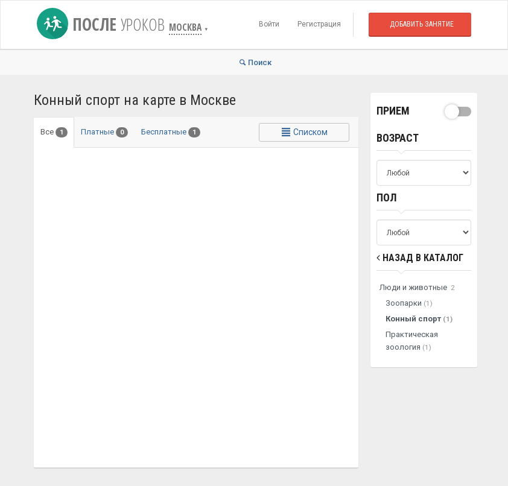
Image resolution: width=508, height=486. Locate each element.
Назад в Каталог (419, 258)
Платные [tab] (104, 132)
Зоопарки (409, 303)
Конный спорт (419, 318)
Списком (304, 132)
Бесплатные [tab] (170, 132)
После (103, 24)
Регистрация (319, 24)
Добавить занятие (422, 24)
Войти (269, 24)
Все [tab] (54, 132)
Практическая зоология (412, 341)
